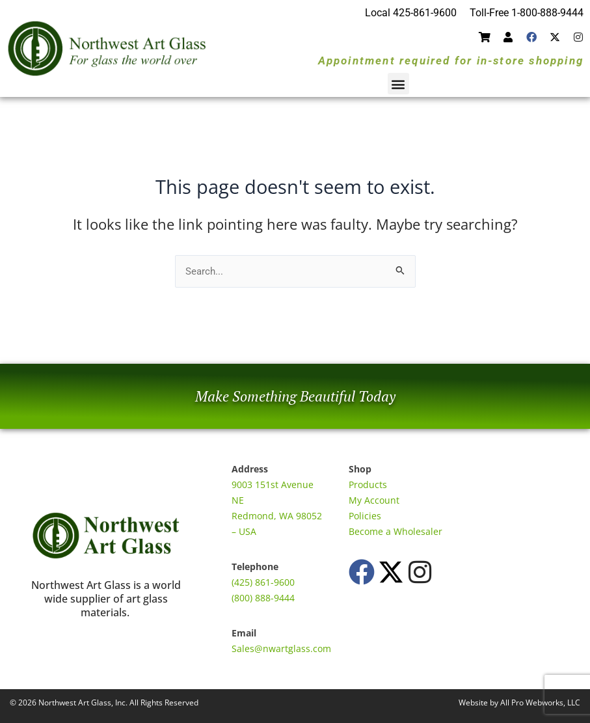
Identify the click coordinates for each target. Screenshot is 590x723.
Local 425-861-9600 (411, 13)
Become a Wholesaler (395, 531)
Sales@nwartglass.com (281, 648)
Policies (365, 516)
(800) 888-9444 (263, 598)
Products (368, 484)
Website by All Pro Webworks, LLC (519, 702)
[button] (398, 83)
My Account (374, 500)
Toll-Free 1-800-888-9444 (526, 13)
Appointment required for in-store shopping (450, 60)
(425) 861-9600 (263, 582)
